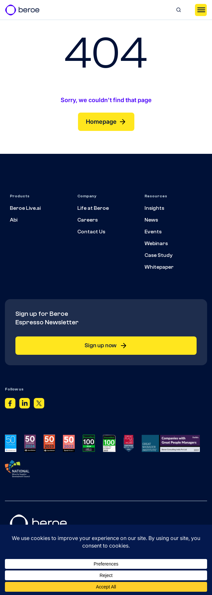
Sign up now (106, 346)
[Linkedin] (24, 404)
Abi (13, 220)
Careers (87, 220)
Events (153, 232)
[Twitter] (39, 404)
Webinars (156, 243)
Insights (154, 208)
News (151, 220)
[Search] (178, 10)
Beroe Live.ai (25, 208)
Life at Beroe (93, 208)
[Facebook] (10, 404)
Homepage (106, 122)
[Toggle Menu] (200, 10)
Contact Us (91, 232)
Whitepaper (159, 267)
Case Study (159, 255)
